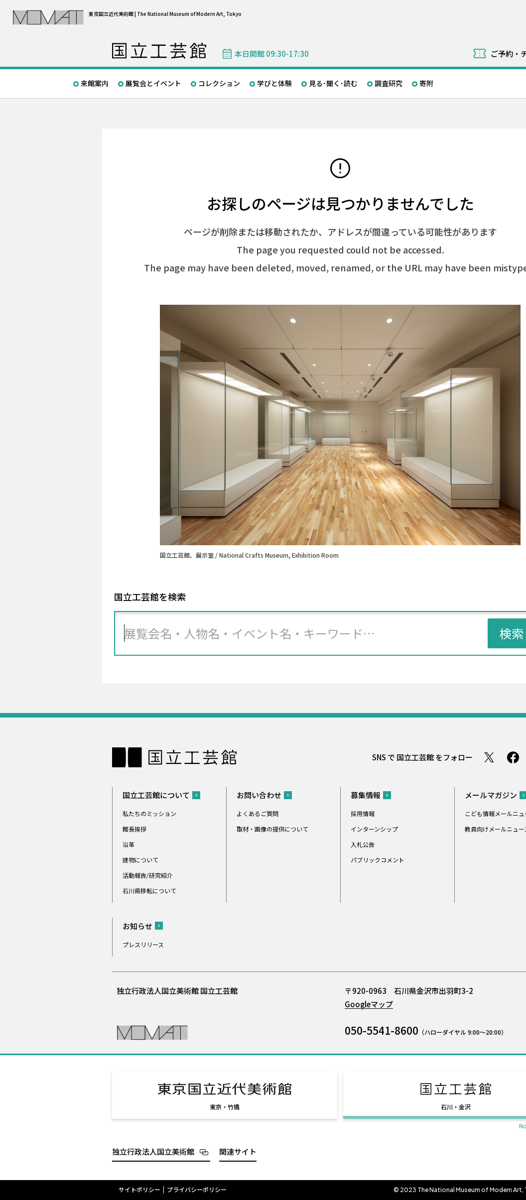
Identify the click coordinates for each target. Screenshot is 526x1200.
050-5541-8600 (381, 1030)
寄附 (426, 83)
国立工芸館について (156, 795)
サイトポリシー (139, 1189)
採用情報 (363, 813)
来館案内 (95, 83)
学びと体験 (274, 83)
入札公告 (363, 844)
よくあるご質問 (257, 813)
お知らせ (137, 926)
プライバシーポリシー (197, 1189)
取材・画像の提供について (272, 829)
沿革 (128, 844)
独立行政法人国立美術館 (153, 1151)
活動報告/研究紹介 (148, 875)
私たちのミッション (149, 813)
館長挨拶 (134, 829)
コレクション (219, 83)
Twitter (489, 757)
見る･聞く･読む (333, 83)
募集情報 (366, 795)
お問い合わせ (259, 795)
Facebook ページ (513, 757)
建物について (140, 859)
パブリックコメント (377, 859)
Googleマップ (369, 1004)
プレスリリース (143, 944)
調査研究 (388, 83)
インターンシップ (374, 829)
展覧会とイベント (153, 83)
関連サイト (238, 1151)
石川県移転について (149, 890)
